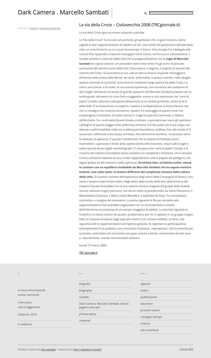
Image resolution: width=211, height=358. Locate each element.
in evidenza (25, 324)
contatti (84, 297)
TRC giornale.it (88, 252)
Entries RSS (186, 349)
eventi (33, 28)
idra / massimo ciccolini (87, 349)
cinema (145, 323)
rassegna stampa (49, 28)
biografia (84, 284)
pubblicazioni (149, 297)
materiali (84, 320)
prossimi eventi (150, 310)
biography (85, 290)
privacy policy (87, 314)
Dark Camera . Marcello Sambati (63, 12)
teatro (144, 290)
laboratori (147, 303)
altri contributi (150, 330)
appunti (145, 284)
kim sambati (48, 349)
